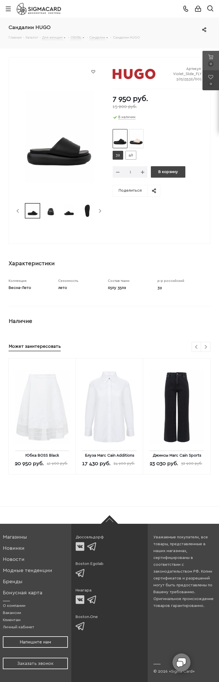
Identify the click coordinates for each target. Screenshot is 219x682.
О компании (14, 605)
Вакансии (12, 612)
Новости (14, 559)
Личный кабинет (18, 627)
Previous (18, 211)
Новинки (14, 548)
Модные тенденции (27, 570)
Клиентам (12, 620)
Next (100, 211)
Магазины (15, 537)
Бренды (13, 581)
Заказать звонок (35, 663)
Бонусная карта (22, 592)
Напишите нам (35, 642)
